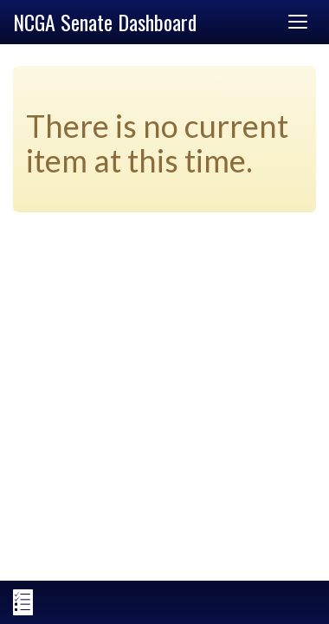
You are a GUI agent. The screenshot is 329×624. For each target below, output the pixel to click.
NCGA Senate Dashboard (105, 21)
